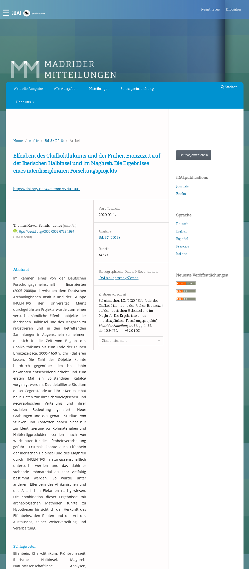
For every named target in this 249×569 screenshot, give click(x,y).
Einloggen (233, 9)
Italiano (181, 254)
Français (182, 246)
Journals (182, 186)
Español (182, 239)
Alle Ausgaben (66, 88)
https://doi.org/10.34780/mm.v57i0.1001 (46, 188)
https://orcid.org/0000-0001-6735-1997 (45, 231)
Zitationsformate (114, 341)
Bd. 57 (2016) (54, 141)
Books (181, 194)
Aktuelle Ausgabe (28, 88)
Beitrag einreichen (194, 155)
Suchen (229, 87)
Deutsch (182, 224)
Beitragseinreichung (137, 88)
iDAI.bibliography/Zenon (119, 277)
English (181, 231)
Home (18, 141)
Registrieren (210, 9)
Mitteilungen (99, 88)
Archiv (34, 141)
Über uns (24, 102)
